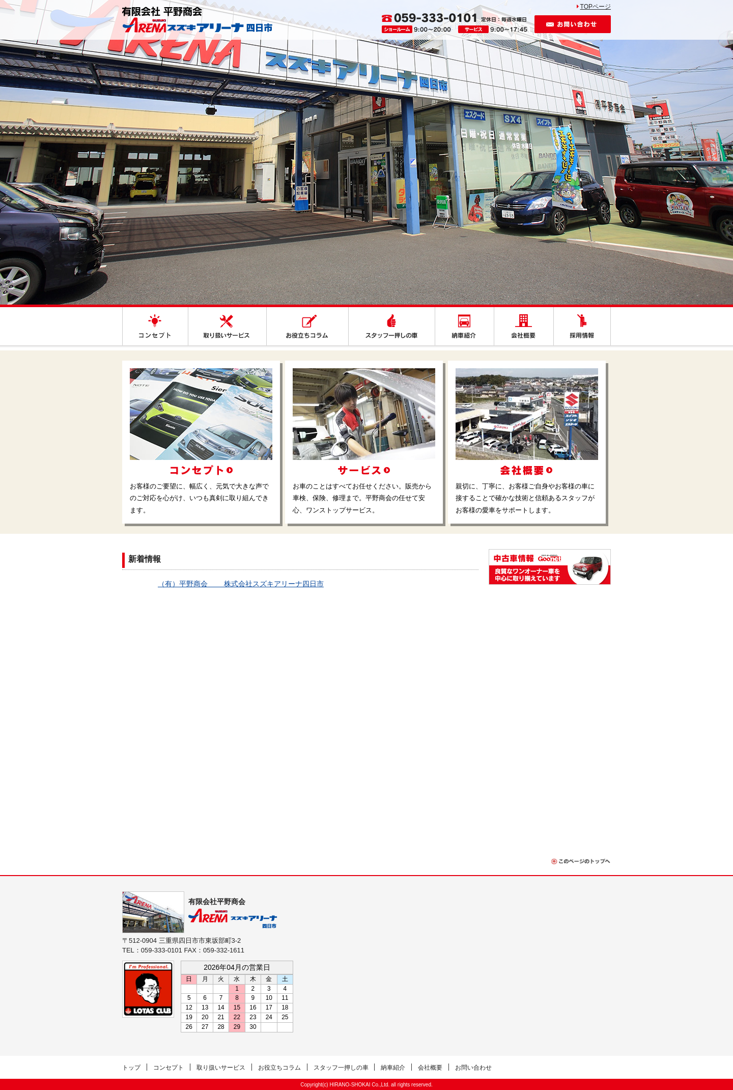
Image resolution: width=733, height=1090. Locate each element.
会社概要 (430, 1067)
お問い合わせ (572, 24)
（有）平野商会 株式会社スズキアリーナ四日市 (241, 584)
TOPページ (595, 6)
